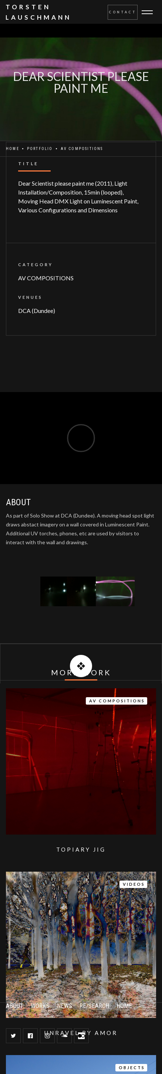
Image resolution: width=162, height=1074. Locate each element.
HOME (124, 1005)
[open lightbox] (55, 591)
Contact (122, 12)
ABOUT (14, 1005)
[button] (151, 12)
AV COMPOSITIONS (46, 277)
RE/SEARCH (94, 1005)
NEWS (64, 1005)
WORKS (40, 1005)
